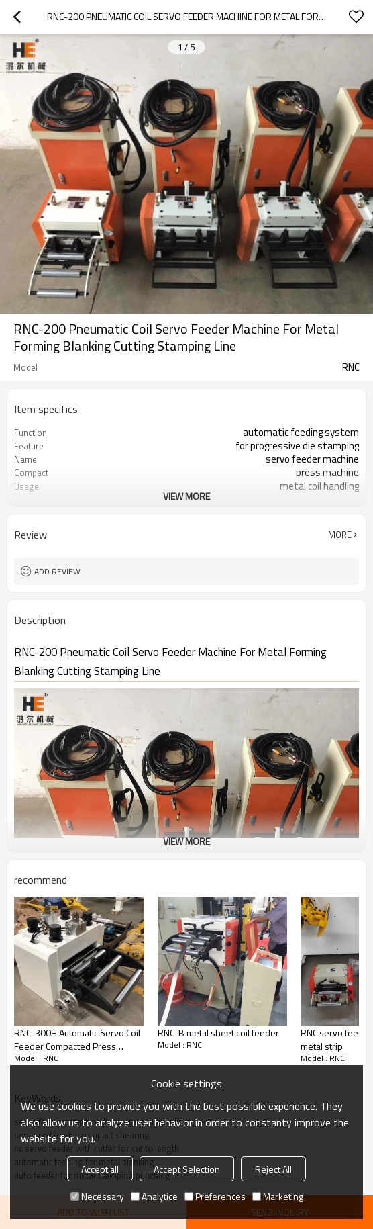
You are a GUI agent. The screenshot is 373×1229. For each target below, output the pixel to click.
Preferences (215, 1196)
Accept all (100, 1169)
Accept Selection (187, 1169)
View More (186, 496)
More (340, 534)
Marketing (277, 1196)
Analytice (154, 1196)
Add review (57, 571)
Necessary (97, 1196)
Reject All (273, 1169)
